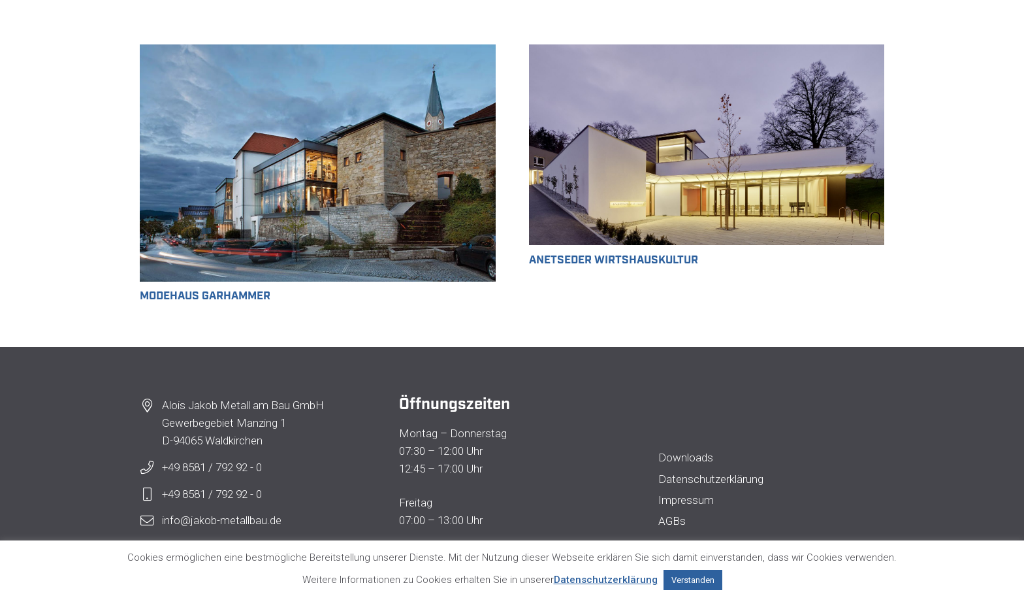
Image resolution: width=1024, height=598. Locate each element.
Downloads (685, 457)
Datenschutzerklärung (710, 479)
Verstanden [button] (692, 580)
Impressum (686, 500)
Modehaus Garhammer (205, 294)
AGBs (672, 520)
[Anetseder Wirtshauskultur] (707, 52)
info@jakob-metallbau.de (221, 520)
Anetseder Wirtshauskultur (613, 258)
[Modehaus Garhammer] (318, 52)
